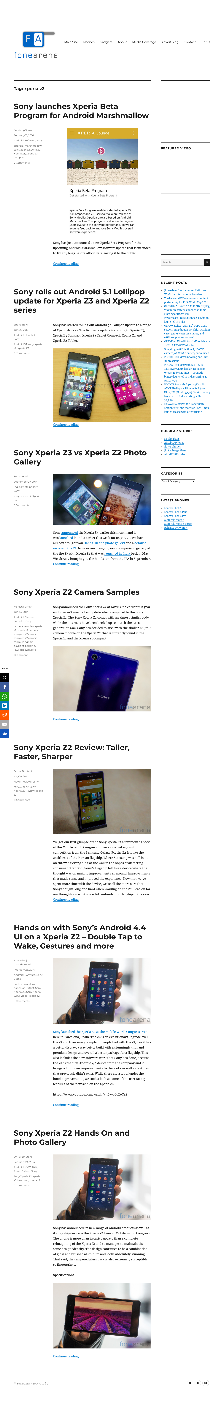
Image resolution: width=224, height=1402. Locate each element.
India (17, 486)
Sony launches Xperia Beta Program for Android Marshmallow (81, 111)
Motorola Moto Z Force (178, 523)
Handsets (30, 335)
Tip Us (205, 42)
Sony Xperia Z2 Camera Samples (76, 592)
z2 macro (30, 649)
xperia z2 (34, 149)
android (18, 145)
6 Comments (21, 1000)
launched (66, 538)
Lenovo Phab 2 (173, 508)
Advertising (170, 42)
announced (69, 532)
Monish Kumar (23, 606)
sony (16, 149)
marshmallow (33, 145)
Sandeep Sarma (23, 130)
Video (17, 978)
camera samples (24, 626)
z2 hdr (29, 645)
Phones (89, 42)
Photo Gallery (29, 486)
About (122, 42)
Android (19, 140)
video (24, 995)
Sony (39, 140)
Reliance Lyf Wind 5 (176, 527)
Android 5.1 (20, 344)
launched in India (117, 553)
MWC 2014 (31, 1167)
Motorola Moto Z (174, 520)
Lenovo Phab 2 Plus (175, 512)
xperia (24, 149)
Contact (190, 42)
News (17, 781)
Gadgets (106, 42)
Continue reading (66, 263)
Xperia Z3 (19, 153)
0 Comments (22, 162)
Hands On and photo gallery (104, 543)
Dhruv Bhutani (23, 771)
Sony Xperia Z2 (23, 1176)
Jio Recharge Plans (175, 450)
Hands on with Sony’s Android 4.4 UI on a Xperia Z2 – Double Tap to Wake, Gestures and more (80, 936)
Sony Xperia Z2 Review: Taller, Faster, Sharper (72, 752)
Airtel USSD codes (174, 454)
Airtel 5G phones (174, 442)
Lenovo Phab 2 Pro (175, 516)
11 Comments (22, 799)
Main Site (71, 42)
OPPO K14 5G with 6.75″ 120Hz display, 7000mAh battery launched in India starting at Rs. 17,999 (187, 310)
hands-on (20, 987)
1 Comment (21, 654)
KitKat (30, 987)
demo (32, 983)
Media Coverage (144, 42)
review (18, 786)
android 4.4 (21, 983)
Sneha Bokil (21, 324)
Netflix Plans (171, 438)
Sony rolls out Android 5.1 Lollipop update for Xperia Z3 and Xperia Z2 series (81, 300)
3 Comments (21, 505)
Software (30, 140)
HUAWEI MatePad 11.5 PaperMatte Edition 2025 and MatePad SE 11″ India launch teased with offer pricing (186, 408)
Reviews (26, 781)
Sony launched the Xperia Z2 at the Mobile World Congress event (101, 1032)
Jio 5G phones (172, 446)
